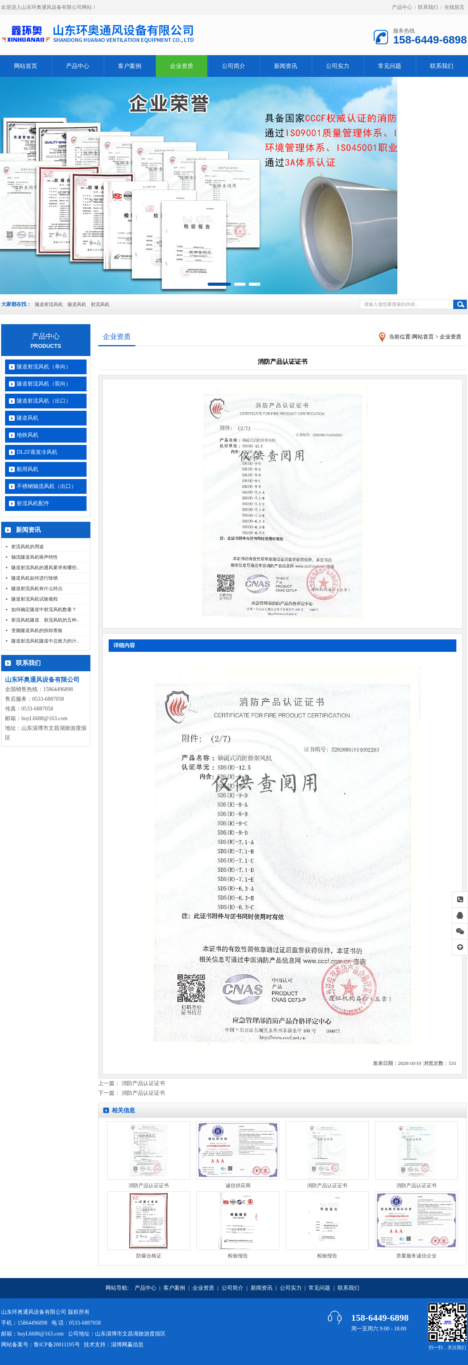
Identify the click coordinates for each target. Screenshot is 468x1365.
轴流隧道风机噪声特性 (34, 557)
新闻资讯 (285, 66)
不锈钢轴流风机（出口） (46, 486)
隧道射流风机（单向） (44, 367)
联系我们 (428, 7)
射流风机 (100, 304)
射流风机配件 (33, 503)
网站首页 (25, 66)
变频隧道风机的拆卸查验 (36, 630)
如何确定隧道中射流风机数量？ (43, 609)
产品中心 (402, 7)
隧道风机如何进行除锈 (34, 578)
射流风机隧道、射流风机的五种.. (45, 620)
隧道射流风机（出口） (44, 401)
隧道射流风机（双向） (44, 384)
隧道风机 (77, 304)
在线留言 (454, 7)
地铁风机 (27, 435)
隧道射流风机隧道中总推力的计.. (45, 641)
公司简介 (233, 66)
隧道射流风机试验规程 (34, 599)
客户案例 (129, 66)
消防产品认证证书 (143, 1083)
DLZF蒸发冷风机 (37, 452)
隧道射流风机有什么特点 (36, 588)
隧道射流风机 (49, 304)
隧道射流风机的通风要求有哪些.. (45, 567)
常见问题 (389, 66)
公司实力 (337, 66)
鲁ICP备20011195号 (57, 1345)
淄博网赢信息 (127, 1345)
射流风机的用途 (27, 546)
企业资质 (181, 66)
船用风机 (27, 469)
